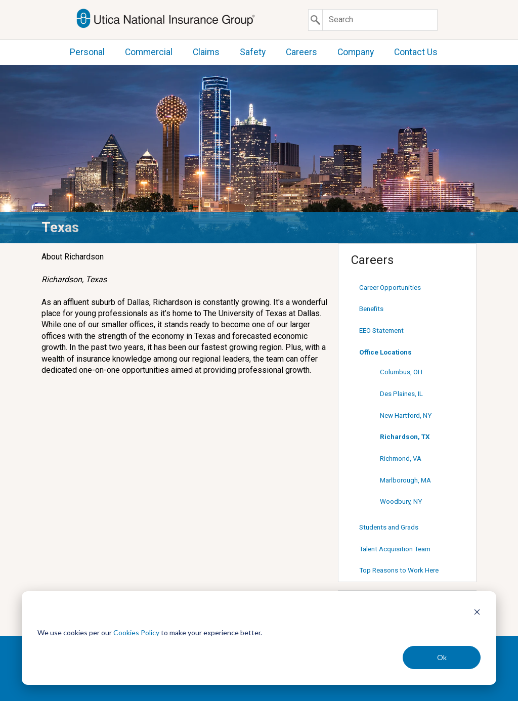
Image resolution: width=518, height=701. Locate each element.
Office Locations (385, 352)
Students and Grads (388, 527)
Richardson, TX (404, 437)
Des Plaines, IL (401, 394)
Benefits (371, 309)
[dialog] (259, 638)
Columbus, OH (401, 372)
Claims (206, 52)
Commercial (148, 52)
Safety (253, 52)
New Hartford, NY (405, 415)
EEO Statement (381, 330)
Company (355, 52)
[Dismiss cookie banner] (477, 613)
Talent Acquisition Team (394, 549)
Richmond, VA (400, 458)
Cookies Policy (136, 632)
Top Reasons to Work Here (399, 570)
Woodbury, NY (401, 501)
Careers (301, 52)
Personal (87, 52)
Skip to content (0, 0)
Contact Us (416, 52)
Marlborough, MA (405, 480)
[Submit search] (315, 20)
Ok (442, 657)
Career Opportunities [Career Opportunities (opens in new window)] (390, 287)
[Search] (380, 20)
